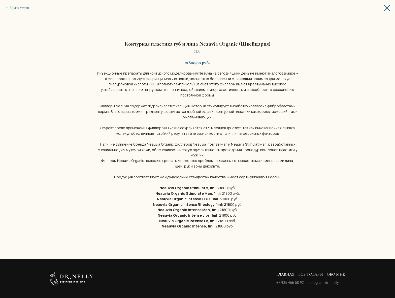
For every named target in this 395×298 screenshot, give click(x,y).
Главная (285, 274)
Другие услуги (19, 8)
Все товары (310, 274)
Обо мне (336, 274)
